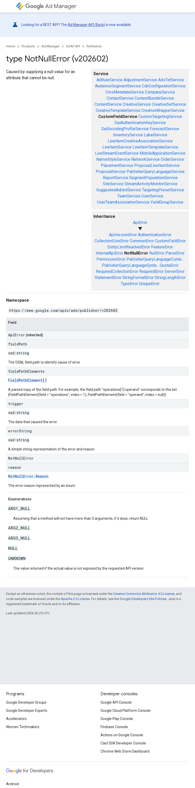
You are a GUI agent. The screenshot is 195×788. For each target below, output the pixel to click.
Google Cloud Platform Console (126, 711)
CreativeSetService (169, 104)
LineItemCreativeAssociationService (140, 141)
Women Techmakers (22, 727)
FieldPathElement (25, 380)
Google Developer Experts (26, 711)
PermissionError (110, 259)
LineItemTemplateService (155, 147)
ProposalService (110, 171)
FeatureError (162, 247)
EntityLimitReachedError (128, 247)
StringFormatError (138, 277)
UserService (152, 196)
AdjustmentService (140, 79)
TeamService (128, 196)
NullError (157, 253)
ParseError (175, 253)
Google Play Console (117, 719)
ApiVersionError (123, 234)
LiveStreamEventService (117, 153)
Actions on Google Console (122, 735)
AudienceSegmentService (118, 86)
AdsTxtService (171, 79)
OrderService (172, 159)
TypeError (129, 283)
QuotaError (169, 265)
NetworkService (145, 159)
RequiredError (151, 271)
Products (28, 46)
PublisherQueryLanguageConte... (155, 259)
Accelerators (16, 719)
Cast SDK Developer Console (123, 743)
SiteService (113, 183)
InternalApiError (109, 253)
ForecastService (164, 128)
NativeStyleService (113, 159)
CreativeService (137, 104)
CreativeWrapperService (163, 110)
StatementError (108, 277)
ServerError (175, 271)
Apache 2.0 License (75, 599)
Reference (94, 46)
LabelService (155, 134)
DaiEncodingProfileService (125, 128)
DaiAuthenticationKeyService (140, 122)
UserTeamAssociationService (123, 202)
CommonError (142, 240)
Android (12, 784)
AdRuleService (109, 79)
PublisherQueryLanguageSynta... (130, 265)
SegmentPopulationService (153, 177)
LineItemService (117, 147)
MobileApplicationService (162, 153)
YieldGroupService (167, 202)
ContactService (120, 98)
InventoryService (128, 134)
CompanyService (160, 92)
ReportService (115, 177)
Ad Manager (50, 6)
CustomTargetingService (160, 116)
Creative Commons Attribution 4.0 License (143, 594)
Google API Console (116, 702)
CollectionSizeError (111, 240)
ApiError (140, 222)
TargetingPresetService (163, 190)
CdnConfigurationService (164, 86)
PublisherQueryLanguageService (155, 171)
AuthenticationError (154, 234)
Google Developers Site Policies (143, 599)
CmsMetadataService (125, 92)
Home (10, 46)
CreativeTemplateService (118, 110)
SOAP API (73, 46)
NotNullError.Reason (28, 476)
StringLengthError (170, 277)
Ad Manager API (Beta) (86, 25)
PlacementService (117, 165)
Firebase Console (114, 727)
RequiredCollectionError (117, 271)
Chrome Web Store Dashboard (125, 751)
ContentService (108, 104)
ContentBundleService (154, 98)
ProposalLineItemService (157, 165)
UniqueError (149, 283)
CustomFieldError (170, 240)
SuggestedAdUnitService (118, 190)
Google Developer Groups (26, 702)
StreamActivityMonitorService (150, 183)
